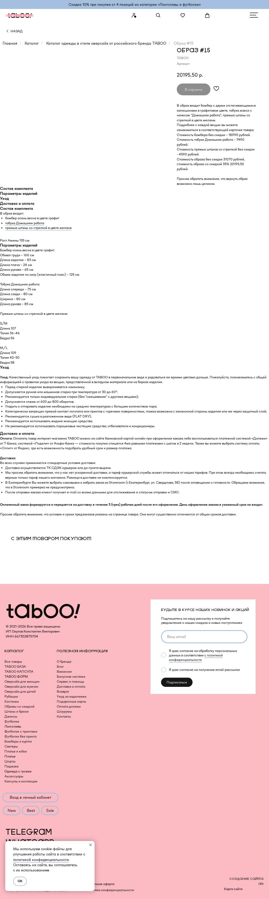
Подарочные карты (71, 701)
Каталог (32, 43)
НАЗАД (17, 31)
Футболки (11, 721)
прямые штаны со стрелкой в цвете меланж (38, 228)
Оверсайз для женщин (21, 681)
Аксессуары (13, 776)
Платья (9, 756)
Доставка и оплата (71, 686)
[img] (7, 31)
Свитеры (11, 746)
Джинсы (10, 716)
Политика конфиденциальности (110, 890)
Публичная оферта (100, 884)
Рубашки (11, 696)
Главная (10, 43)
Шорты (9, 761)
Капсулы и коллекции (20, 781)
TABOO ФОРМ (16, 676)
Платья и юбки (15, 751)
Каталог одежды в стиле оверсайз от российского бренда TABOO (106, 43)
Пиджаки (11, 766)
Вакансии (64, 671)
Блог (60, 666)
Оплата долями (69, 706)
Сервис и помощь (70, 681)
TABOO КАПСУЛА (18, 671)
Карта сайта (233, 889)
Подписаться (177, 682)
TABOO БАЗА (15, 666)
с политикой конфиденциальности (196, 657)
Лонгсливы (12, 726)
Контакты (64, 716)
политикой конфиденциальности (41, 859)
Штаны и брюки (16, 711)
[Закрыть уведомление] (90, 845)
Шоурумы (64, 711)
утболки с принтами (22, 731)
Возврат (63, 691)
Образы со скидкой (19, 706)
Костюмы (11, 701)
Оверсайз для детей (20, 691)
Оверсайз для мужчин (21, 686)
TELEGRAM (29, 832)
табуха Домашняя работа (24, 223)
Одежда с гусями (18, 771)
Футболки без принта (20, 736)
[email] (204, 636)
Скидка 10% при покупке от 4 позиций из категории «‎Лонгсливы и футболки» (135, 4)
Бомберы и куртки (18, 741)
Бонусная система (71, 676)
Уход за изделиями (71, 696)
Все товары (13, 661)
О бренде (64, 661)
